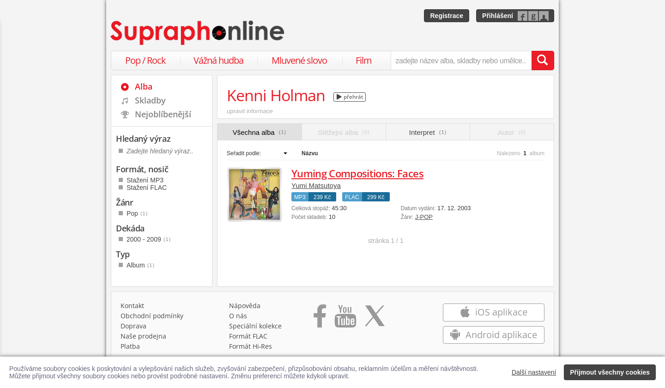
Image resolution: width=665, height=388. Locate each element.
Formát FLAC (248, 336)
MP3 (300, 197)
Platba (130, 346)
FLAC (352, 197)
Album (141, 265)
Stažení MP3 (145, 180)
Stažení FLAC (147, 187)
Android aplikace (493, 334)
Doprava (133, 325)
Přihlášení (497, 15)
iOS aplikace (493, 312)
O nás (238, 315)
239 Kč (322, 197)
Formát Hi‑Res (250, 346)
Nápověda (244, 305)
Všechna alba (260, 132)
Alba (143, 86)
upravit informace (250, 111)
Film (364, 60)
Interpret (428, 132)
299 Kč (375, 197)
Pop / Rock (145, 60)
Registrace (446, 15)
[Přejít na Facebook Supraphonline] (320, 319)
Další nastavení (534, 372)
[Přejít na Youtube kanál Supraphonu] (345, 319)
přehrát (350, 97)
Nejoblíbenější (163, 114)
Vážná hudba (218, 60)
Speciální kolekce (255, 325)
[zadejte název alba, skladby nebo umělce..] (461, 60)
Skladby (150, 100)
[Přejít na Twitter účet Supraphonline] (374, 319)
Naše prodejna (143, 336)
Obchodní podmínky (152, 315)
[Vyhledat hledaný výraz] (542, 60)
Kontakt (132, 305)
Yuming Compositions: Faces (357, 173)
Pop (137, 213)
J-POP (424, 216)
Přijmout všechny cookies (610, 372)
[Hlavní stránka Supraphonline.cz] (198, 32)
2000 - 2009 (149, 239)
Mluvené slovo (299, 60)
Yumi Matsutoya (316, 185)
